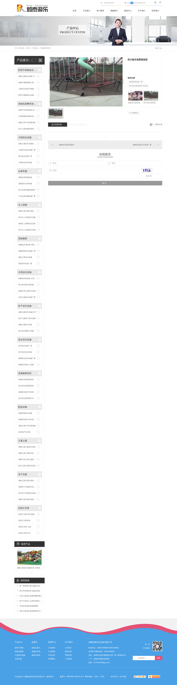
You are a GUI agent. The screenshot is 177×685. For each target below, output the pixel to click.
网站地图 (88, 676)
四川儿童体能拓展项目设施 (28, 129)
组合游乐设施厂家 (25, 156)
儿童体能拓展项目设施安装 (28, 116)
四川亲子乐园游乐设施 (27, 493)
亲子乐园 (22, 474)
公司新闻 (51, 648)
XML (102, 676)
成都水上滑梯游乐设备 (27, 224)
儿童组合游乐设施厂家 (27, 150)
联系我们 (155, 11)
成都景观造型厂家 (136, 82)
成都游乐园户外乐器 (26, 419)
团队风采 (68, 651)
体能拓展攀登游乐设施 (27, 104)
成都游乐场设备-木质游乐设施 (29, 278)
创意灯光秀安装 (24, 520)
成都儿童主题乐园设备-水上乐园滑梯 (29, 211)
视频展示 (114, 11)
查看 (158, 658)
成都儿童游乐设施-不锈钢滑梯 (29, 76)
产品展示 (86, 11)
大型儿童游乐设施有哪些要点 (30, 596)
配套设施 (22, 407)
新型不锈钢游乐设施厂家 (27, 95)
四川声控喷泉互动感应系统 (29, 591)
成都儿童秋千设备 (25, 325)
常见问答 (51, 655)
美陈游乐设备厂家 (25, 263)
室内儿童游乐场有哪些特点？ (30, 611)
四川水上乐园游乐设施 (27, 217)
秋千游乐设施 (24, 306)
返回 (158, 48)
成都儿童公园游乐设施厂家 (28, 453)
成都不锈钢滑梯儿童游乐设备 (29, 82)
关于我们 (141, 11)
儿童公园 (22, 440)
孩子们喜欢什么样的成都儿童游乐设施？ (30, 601)
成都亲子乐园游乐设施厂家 (28, 487)
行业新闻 (51, 651)
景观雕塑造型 (45, 48)
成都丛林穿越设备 (25, 177)
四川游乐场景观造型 (26, 386)
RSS (96, 676)
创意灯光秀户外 (24, 533)
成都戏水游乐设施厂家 (27, 358)
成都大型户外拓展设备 (27, 122)
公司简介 (68, 648)
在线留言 (134, 113)
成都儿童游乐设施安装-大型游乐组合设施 (29, 144)
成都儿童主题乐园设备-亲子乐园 (29, 481)
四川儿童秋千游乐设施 (27, 318)
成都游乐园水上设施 (26, 365)
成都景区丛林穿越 (25, 184)
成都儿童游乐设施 (36, 655)
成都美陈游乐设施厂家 (27, 251)
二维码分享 (158, 124)
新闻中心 (128, 11)
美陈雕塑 (22, 238)
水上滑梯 (22, 205)
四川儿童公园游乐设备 (27, 466)
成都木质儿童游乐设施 (27, 291)
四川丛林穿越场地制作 (27, 190)
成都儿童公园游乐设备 (27, 447)
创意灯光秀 (23, 508)
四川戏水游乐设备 (25, 352)
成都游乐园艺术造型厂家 (27, 392)
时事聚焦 (51, 659)
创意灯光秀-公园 (24, 527)
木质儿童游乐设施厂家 (27, 297)
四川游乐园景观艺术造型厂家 (29, 398)
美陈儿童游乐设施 (25, 257)
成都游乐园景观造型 (26, 379)
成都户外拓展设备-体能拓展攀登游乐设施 (29, 110)
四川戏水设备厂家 (25, 346)
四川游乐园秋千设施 (26, 331)
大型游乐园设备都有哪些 (28, 606)
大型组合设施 (24, 137)
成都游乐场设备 (36, 651)
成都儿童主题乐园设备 (36, 648)
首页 (74, 11)
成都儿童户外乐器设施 (27, 426)
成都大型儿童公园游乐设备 (28, 459)
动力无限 (122, 676)
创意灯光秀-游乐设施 (26, 514)
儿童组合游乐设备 (25, 162)
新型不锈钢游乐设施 (27, 70)
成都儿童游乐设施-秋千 (27, 312)
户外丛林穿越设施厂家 (27, 196)
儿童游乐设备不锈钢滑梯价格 (29, 89)
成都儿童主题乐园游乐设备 (28, 499)
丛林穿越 (22, 171)
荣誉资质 (68, 655)
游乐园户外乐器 (24, 432)
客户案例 (100, 11)
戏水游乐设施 (24, 339)
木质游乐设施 (24, 272)
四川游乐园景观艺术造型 (138, 86)
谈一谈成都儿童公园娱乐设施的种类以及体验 (30, 586)
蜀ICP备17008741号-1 (75, 676)
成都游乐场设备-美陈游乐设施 (29, 245)
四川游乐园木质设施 (26, 285)
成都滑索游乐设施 (25, 413)
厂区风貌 (68, 659)
